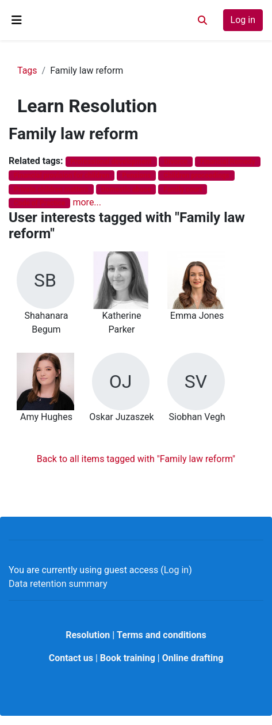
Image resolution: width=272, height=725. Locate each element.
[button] (202, 20)
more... (86, 202)
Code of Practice (39, 203)
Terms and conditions (161, 634)
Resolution (88, 634)
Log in (243, 19)
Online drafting (193, 657)
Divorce (175, 162)
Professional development (111, 162)
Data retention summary (58, 583)
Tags (27, 70)
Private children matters (51, 189)
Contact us (71, 657)
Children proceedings (196, 175)
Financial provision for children (61, 175)
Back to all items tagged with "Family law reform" (136, 458)
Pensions (136, 175)
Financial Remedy (227, 162)
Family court (182, 189)
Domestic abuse (126, 189)
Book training (127, 657)
